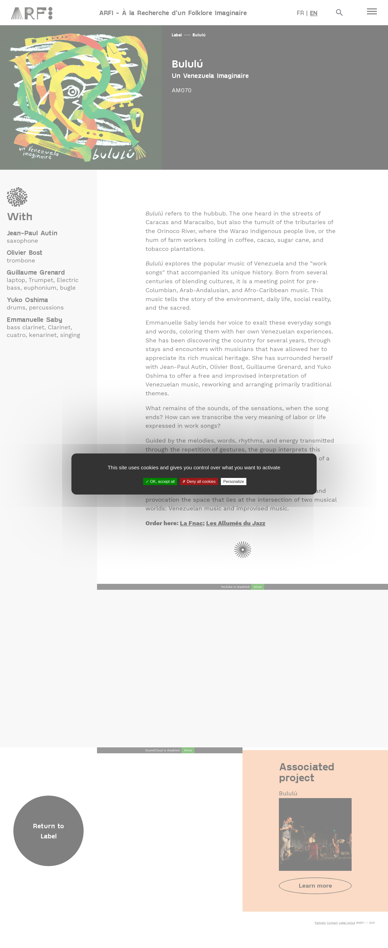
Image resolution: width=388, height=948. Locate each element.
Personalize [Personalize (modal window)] (233, 481)
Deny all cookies (199, 481)
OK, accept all (160, 481)
